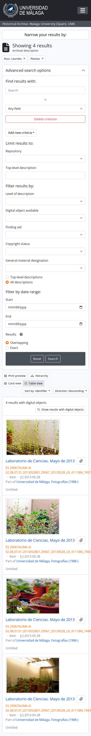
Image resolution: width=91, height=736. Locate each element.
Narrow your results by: (45, 34)
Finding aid (14, 227)
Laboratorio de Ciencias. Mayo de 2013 (40, 461)
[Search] (45, 90)
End (8, 316)
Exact (14, 348)
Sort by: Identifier (36, 391)
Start (9, 300)
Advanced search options (28, 70)
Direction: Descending (70, 391)
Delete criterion (45, 119)
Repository (14, 151)
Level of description (20, 194)
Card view (12, 383)
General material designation (27, 260)
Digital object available (22, 210)
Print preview (15, 376)
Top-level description (21, 168)
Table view (33, 383)
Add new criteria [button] (20, 133)
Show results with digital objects (60, 409)
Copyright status (18, 244)
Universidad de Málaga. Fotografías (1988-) (47, 482)
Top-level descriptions (26, 277)
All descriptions (21, 282)
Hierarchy (39, 376)
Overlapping (19, 343)
